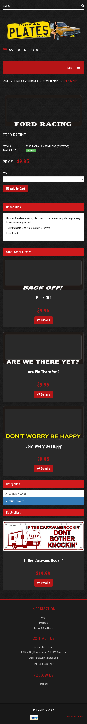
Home (5, 81)
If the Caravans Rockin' (43, 560)
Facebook (43, 683)
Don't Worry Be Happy (43, 446)
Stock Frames (51, 81)
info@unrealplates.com (46, 657)
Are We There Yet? (44, 372)
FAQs (43, 617)
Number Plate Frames (26, 81)
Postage (43, 622)
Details (43, 320)
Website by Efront (75, 716)
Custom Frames (15, 493)
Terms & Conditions (43, 628)
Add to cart (15, 188)
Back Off (43, 297)
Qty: (5, 173)
